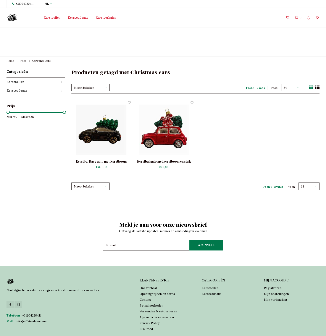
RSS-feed (146, 308)
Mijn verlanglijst (275, 279)
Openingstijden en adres (157, 273)
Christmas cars (41, 40)
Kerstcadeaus (78, 17)
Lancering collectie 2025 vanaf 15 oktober (39, 31)
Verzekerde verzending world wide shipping (286, 31)
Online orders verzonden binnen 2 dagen (195, 31)
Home (10, 40)
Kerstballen (52, 17)
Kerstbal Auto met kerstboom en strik (164, 141)
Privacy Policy (150, 303)
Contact (145, 279)
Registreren (272, 268)
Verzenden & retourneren (158, 291)
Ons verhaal (148, 268)
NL (48, 4)
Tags (23, 40)
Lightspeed (102, 329)
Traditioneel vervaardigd (118, 31)
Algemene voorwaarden (157, 297)
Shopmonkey (135, 329)
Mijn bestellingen (276, 273)
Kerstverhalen (105, 17)
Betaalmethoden (151, 285)
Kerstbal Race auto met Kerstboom (101, 141)
